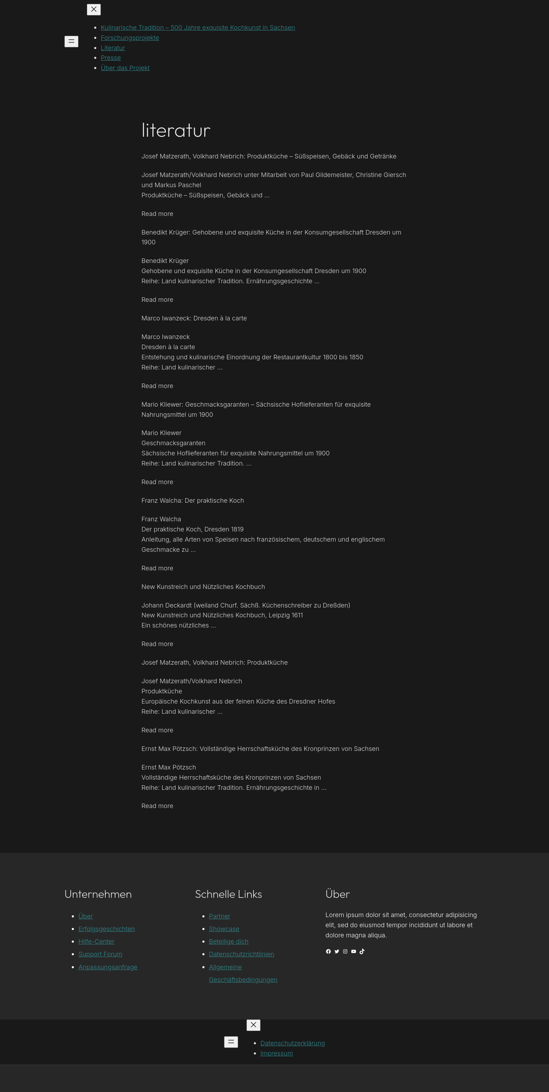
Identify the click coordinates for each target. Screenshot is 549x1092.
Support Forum (100, 954)
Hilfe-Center (96, 941)
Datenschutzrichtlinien (241, 954)
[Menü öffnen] (71, 41)
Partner (219, 916)
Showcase (224, 928)
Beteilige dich (229, 941)
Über (85, 916)
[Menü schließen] (94, 9)
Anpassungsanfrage (108, 967)
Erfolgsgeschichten (106, 928)
